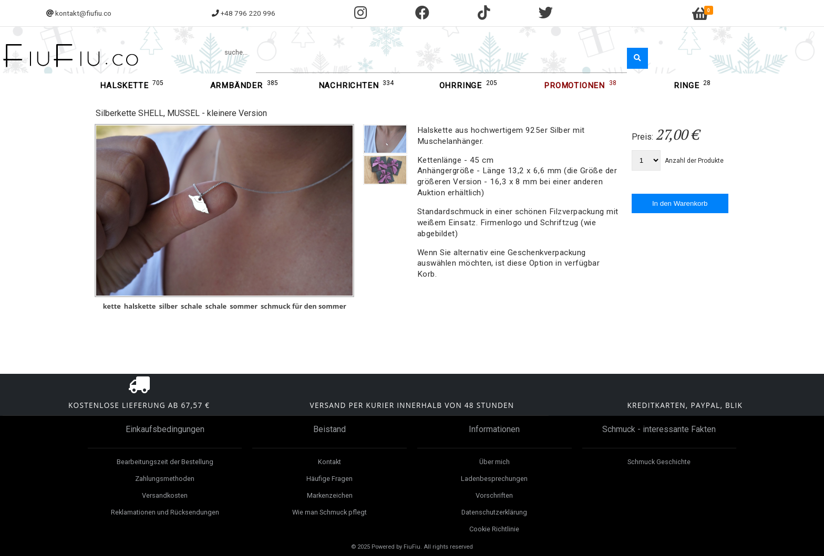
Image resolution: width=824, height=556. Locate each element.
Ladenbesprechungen (494, 478)
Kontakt (329, 462)
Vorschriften (494, 495)
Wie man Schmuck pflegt (329, 512)
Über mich (494, 462)
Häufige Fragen (329, 478)
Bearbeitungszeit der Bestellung (165, 462)
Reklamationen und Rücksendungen (165, 512)
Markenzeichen (330, 495)
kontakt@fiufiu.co (83, 13)
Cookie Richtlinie (494, 529)
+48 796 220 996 (248, 13)
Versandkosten (165, 495)
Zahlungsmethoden (164, 478)
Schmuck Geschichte (659, 462)
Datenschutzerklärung (494, 512)
